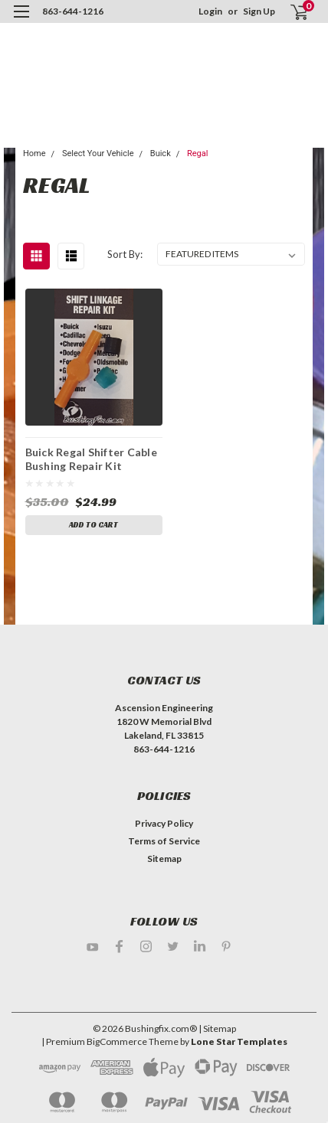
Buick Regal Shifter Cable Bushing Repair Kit (91, 459)
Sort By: (125, 254)
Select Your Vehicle (98, 153)
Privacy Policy (164, 823)
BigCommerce (117, 1041)
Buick (160, 153)
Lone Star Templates (239, 1041)
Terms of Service (164, 841)
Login (210, 11)
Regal (197, 153)
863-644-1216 (72, 11)
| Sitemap (217, 1028)
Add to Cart (93, 525)
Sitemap (164, 858)
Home (34, 153)
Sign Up (259, 11)
